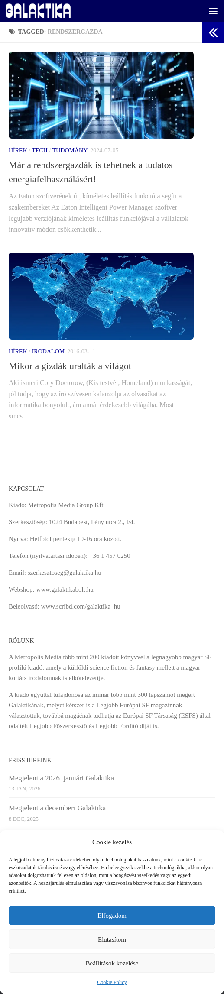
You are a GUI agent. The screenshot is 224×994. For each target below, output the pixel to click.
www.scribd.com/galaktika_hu (80, 606)
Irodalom (48, 351)
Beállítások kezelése (111, 963)
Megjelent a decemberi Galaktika (57, 808)
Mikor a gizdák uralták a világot (70, 365)
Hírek (18, 150)
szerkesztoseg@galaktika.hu (64, 572)
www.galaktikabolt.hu (64, 589)
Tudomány (70, 150)
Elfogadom (112, 915)
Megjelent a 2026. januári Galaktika (61, 778)
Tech (40, 150)
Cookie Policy (112, 982)
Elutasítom (112, 939)
